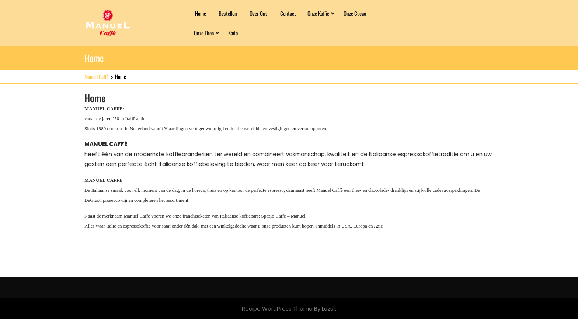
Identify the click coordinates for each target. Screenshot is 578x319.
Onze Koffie (318, 13)
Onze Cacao (355, 13)
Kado (233, 33)
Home (200, 13)
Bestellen (228, 13)
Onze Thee (204, 33)
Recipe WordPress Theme (277, 308)
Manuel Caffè (96, 76)
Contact (288, 13)
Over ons (259, 13)
